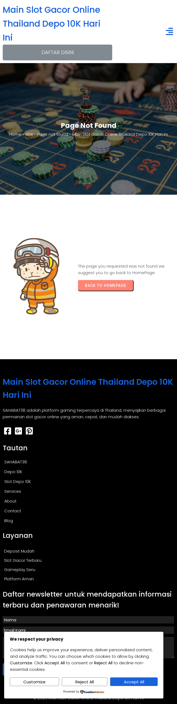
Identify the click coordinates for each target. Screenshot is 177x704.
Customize (34, 682)
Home (15, 134)
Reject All (84, 682)
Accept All (134, 682)
